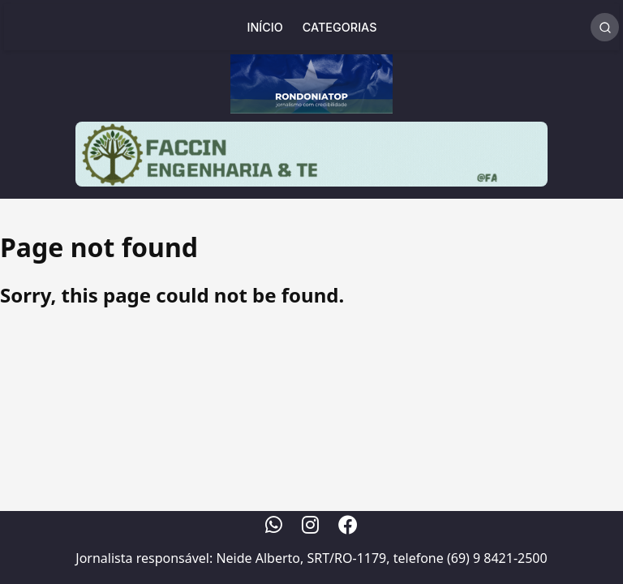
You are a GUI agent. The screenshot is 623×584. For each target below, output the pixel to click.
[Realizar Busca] (605, 27)
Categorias (340, 27)
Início (265, 27)
